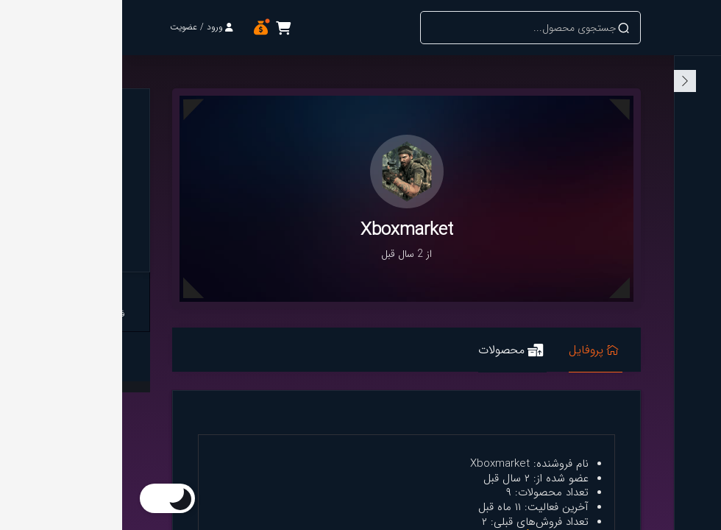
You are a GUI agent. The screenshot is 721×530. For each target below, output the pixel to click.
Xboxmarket (85, 227)
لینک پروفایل (85, 356)
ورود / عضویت (79, 27)
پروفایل (472, 351)
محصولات (388, 351)
